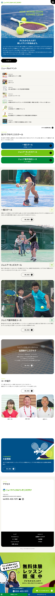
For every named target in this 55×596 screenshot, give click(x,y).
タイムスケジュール (41, 594)
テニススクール (14, 536)
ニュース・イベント (15, 541)
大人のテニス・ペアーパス (14, 95)
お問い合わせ (15, 544)
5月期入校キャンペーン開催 (14, 76)
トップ (14, 534)
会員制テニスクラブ (40, 536)
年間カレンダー (14, 594)
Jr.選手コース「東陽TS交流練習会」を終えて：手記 (19, 122)
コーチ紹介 (15, 539)
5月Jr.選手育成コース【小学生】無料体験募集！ (19, 89)
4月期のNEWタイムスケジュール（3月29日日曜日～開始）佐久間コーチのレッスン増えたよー (29, 102)
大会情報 (40, 539)
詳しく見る (27, 219)
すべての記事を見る (46, 127)
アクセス (40, 541)
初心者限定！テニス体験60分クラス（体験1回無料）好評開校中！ (22, 115)
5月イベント (11, 82)
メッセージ (8, 60)
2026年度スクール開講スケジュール (16, 109)
